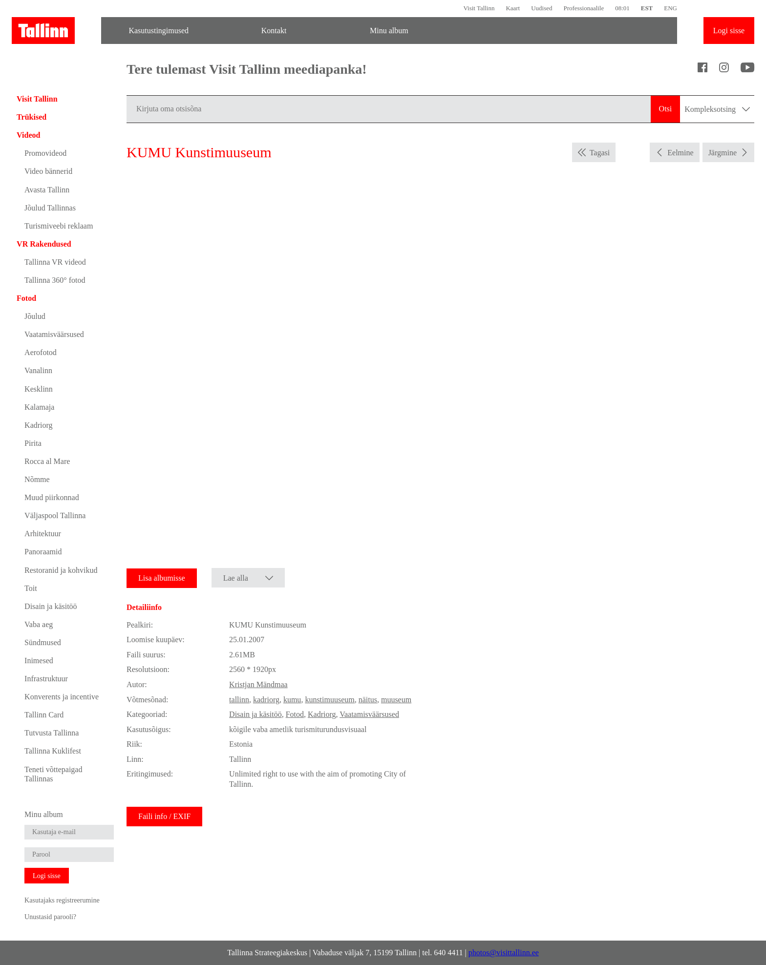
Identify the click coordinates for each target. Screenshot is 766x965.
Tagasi (600, 152)
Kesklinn (38, 389)
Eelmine (680, 152)
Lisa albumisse (161, 578)
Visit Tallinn (478, 8)
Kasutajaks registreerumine (62, 900)
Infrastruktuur (46, 678)
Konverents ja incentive (61, 696)
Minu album (389, 30)
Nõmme (37, 479)
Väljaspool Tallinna (54, 515)
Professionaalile (583, 8)
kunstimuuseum (329, 699)
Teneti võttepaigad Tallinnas (53, 774)
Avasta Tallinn (46, 190)
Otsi (665, 109)
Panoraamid (43, 551)
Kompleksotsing (717, 109)
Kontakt (274, 30)
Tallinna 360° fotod (54, 280)
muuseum (396, 699)
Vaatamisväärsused (54, 334)
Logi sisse (729, 30)
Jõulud (34, 316)
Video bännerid (48, 171)
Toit (30, 588)
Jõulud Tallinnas (50, 208)
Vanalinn (38, 370)
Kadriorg (38, 425)
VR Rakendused (44, 244)
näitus (368, 699)
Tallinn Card (44, 715)
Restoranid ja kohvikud (60, 570)
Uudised (541, 8)
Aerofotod (40, 352)
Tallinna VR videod (55, 262)
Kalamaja (39, 407)
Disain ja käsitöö (50, 606)
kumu (292, 699)
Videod (28, 135)
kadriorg (266, 699)
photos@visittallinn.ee (503, 952)
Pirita (33, 443)
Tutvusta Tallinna (51, 733)
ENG (670, 8)
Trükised (31, 117)
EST (647, 8)
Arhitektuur (42, 533)
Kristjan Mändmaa (258, 684)
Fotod (26, 298)
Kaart (513, 8)
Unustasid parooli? (50, 917)
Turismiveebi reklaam (58, 226)
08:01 (622, 8)
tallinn (239, 699)
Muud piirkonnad (51, 497)
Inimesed (38, 660)
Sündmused (42, 642)
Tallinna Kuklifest (52, 751)
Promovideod (45, 153)
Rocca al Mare (47, 461)
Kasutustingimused (158, 30)
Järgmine (722, 152)
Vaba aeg (38, 624)
